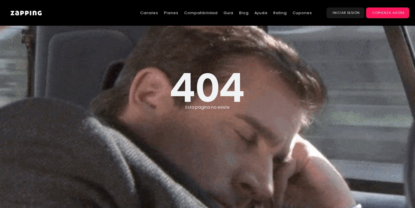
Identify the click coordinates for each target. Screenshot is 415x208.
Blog (244, 12)
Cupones (302, 12)
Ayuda (261, 12)
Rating (280, 12)
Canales (149, 12)
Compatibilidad (201, 12)
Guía (228, 12)
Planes (171, 12)
